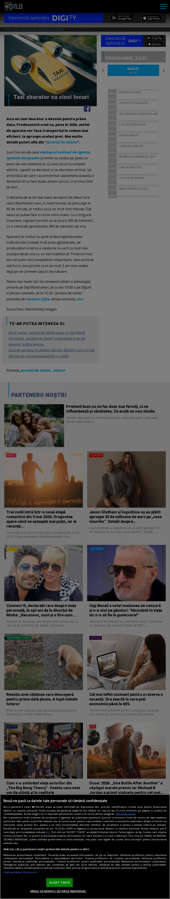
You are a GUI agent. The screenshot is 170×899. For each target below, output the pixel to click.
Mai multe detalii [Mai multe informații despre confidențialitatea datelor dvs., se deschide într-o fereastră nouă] (125, 814)
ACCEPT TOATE (59, 882)
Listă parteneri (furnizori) (20, 872)
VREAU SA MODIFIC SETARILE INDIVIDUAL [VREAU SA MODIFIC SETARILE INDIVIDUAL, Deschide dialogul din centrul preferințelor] (58, 891)
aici (48, 832)
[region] (85, 846)
